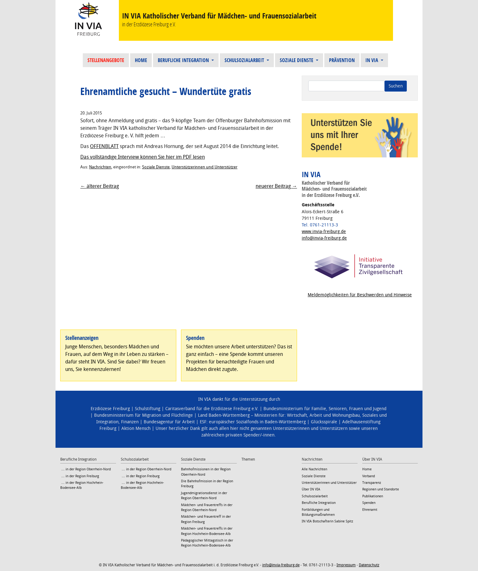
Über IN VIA (311, 489)
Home (141, 60)
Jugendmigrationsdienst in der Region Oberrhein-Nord (204, 495)
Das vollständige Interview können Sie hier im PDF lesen (142, 157)
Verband (368, 476)
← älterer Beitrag (99, 186)
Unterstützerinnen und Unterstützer (204, 167)
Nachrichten (100, 167)
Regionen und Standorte (380, 489)
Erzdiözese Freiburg (110, 408)
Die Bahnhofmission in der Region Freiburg (207, 483)
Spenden (368, 503)
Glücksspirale (324, 422)
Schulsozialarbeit (245, 60)
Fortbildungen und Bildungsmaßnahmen (318, 512)
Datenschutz (369, 565)
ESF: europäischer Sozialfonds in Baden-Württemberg (253, 422)
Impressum (346, 565)
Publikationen (372, 496)
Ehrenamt (369, 510)
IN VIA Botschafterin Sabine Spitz (327, 521)
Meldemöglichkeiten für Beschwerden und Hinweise (360, 295)
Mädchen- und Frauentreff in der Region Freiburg (206, 519)
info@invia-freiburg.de (324, 238)
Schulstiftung (147, 408)
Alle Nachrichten (314, 469)
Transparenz (371, 483)
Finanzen (130, 422)
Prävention (342, 60)
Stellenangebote (106, 60)
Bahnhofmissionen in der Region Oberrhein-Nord (206, 471)
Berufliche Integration (184, 60)
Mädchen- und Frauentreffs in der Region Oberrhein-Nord (206, 507)
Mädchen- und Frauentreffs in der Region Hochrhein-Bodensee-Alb (206, 531)
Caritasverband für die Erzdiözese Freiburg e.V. (211, 408)
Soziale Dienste (297, 60)
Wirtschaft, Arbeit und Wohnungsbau (323, 415)
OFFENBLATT (104, 146)
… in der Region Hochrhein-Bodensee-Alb (82, 485)
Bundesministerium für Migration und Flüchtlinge (143, 415)
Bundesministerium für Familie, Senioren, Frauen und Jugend (324, 408)
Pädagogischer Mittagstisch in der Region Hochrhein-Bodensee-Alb (207, 542)
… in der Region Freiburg (79, 476)
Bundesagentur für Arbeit (169, 422)
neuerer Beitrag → (276, 186)
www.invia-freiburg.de (324, 231)
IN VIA (372, 60)
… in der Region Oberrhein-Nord (85, 469)
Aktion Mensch (136, 428)
